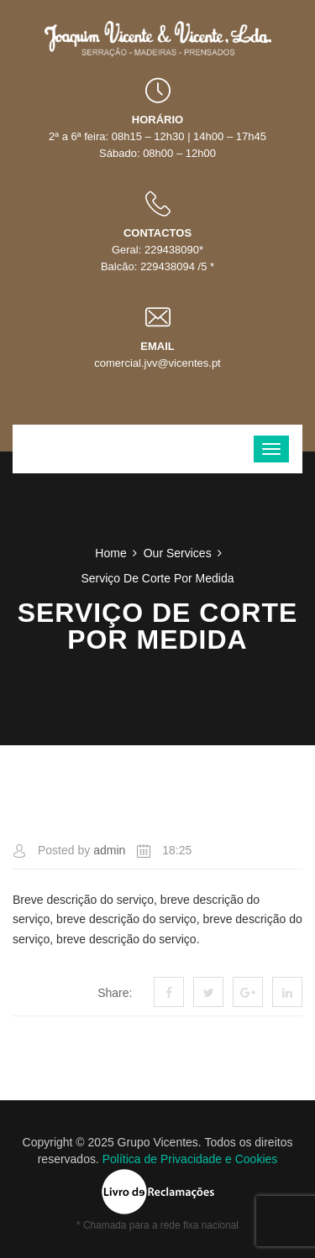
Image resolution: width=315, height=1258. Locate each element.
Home (110, 553)
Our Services (178, 553)
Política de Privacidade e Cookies (190, 1159)
